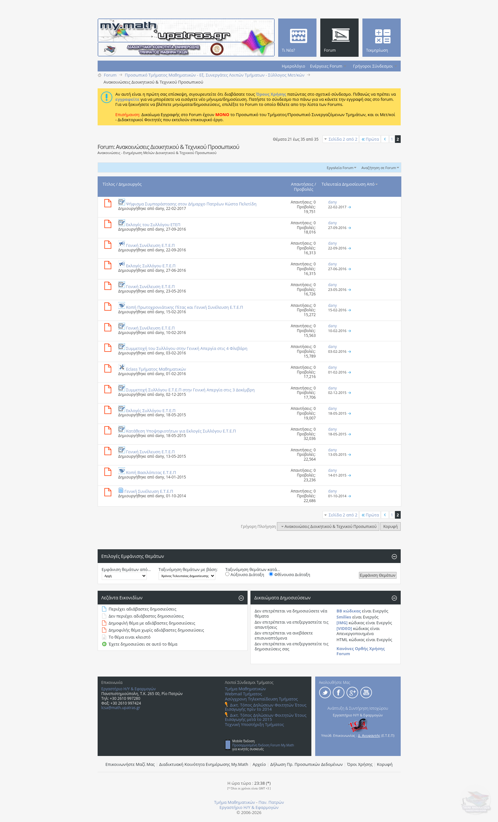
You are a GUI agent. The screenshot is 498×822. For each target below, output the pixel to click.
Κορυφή (390, 526)
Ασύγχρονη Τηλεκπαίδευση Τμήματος (261, 699)
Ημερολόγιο (293, 66)
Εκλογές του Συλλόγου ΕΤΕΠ (153, 224)
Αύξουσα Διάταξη (244, 574)
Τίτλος (109, 184)
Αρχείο (259, 764)
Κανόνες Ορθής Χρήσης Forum (361, 651)
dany (159, 208)
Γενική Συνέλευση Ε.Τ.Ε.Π (150, 245)
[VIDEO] (344, 628)
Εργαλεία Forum (340, 167)
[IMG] (342, 623)
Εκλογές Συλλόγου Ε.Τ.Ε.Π (150, 266)
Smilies (344, 617)
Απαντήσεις (302, 184)
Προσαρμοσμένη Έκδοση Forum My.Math (263, 745)
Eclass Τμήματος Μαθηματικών (156, 369)
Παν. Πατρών (271, 802)
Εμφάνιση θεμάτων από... (126, 569)
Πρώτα (370, 139)
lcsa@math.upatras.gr (120, 707)
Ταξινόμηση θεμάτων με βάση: (188, 569)
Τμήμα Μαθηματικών (245, 689)
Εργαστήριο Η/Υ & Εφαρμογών (128, 689)
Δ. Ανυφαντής (369, 735)
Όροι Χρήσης (360, 764)
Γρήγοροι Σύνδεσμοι (373, 66)
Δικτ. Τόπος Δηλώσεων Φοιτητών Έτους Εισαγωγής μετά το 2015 (265, 717)
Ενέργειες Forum (326, 66)
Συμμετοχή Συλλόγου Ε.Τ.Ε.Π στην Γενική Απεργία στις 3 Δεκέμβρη (190, 390)
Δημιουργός (130, 184)
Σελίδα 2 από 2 (343, 139)
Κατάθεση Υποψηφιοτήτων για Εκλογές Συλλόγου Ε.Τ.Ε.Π (181, 431)
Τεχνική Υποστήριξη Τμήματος (254, 724)
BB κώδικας (349, 611)
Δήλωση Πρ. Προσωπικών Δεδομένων (306, 764)
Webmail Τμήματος (243, 694)
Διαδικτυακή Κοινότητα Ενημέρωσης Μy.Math (203, 764)
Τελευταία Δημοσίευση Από (350, 184)
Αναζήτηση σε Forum (378, 167)
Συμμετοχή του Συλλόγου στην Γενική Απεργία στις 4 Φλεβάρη (187, 348)
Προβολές (303, 189)
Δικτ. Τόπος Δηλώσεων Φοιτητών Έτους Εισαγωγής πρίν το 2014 (265, 707)
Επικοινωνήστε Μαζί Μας (130, 764)
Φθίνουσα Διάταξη (289, 574)
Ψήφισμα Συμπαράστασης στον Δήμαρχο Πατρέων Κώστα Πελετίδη (191, 204)
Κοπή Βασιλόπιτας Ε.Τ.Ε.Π (151, 472)
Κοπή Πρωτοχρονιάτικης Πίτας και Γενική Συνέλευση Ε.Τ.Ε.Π (184, 307)
